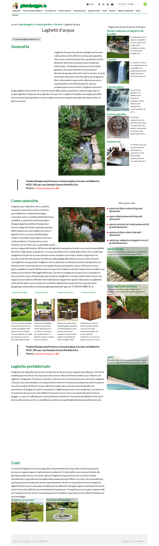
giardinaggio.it (27, 24)
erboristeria (94, 11)
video (138, 11)
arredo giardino (125, 11)
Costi (15, 463)
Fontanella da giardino (58, 500)
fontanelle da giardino (23, 500)
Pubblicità (141, 541)
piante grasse (65, 11)
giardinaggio (79, 11)
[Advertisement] (40, 21)
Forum (90, 4)
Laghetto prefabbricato (30, 366)
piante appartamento (32, 11)
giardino (16, 11)
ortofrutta (50, 11)
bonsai (112, 11)
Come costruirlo (24, 200)
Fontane (58, 24)
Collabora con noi (128, 541)
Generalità (20, 46)
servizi (15, 15)
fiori (104, 11)
